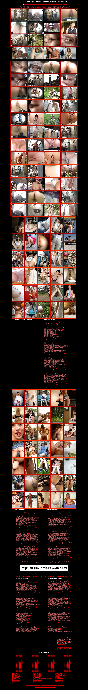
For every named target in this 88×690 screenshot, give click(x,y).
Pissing (44, 6)
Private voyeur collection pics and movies (45, 687)
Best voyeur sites (57, 4)
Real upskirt (60, 646)
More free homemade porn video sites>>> (37, 576)
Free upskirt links (37, 685)
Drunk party (38, 6)
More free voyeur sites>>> (22, 576)
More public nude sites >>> (53, 576)
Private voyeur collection (30, 4)
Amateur (32, 6)
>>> (63, 322)
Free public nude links (45, 685)
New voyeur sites (48, 4)
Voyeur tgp (40, 4)
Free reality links (61, 685)
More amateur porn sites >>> (65, 576)
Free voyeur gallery (19, 654)
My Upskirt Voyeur (61, 644)
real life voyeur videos (65, 648)
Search (65, 4)
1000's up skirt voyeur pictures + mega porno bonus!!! (44, 571)
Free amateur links (53, 685)
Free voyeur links (29, 685)
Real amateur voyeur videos (64, 647)
